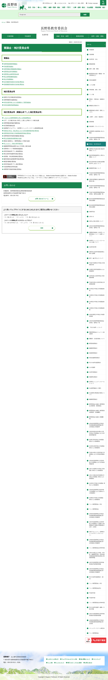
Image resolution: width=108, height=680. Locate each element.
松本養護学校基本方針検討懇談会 (14, 82)
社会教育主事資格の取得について (97, 393)
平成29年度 (92, 593)
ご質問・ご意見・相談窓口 (96, 117)
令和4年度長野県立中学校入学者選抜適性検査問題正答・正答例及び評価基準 (97, 425)
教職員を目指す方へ (94, 105)
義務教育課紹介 (93, 348)
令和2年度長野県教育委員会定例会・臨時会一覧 (96, 321)
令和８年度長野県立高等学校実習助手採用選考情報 (97, 614)
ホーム (3, 22)
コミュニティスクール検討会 (97, 628)
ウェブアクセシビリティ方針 (69, 659)
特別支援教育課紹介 (94, 357)
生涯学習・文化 (93, 59)
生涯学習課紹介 (93, 372)
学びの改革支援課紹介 (95, 362)
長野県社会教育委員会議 (11, 74)
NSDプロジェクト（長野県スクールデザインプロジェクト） (97, 533)
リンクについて (60, 662)
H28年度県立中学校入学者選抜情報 (96, 315)
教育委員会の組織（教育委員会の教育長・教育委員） (97, 404)
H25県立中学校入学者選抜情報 (96, 308)
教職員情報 (92, 64)
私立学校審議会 (8, 79)
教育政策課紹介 (93, 343)
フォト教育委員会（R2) (95, 583)
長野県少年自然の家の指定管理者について (97, 149)
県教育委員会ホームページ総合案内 (97, 333)
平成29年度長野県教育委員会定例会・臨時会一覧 (97, 138)
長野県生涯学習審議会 (10, 71)
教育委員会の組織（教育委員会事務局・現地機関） (97, 411)
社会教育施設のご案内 (95, 388)
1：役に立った (9, 217)
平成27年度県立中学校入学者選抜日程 (97, 263)
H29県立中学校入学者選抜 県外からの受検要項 (96, 498)
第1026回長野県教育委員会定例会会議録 (97, 206)
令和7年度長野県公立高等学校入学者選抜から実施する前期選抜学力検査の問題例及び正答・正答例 (97, 524)
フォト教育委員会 (94, 509)
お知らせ (91, 216)
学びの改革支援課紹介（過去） (96, 577)
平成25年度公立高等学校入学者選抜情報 (97, 283)
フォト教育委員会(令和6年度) (97, 602)
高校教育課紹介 (93, 353)
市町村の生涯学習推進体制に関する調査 (97, 252)
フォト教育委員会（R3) (95, 504)
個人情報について (85, 659)
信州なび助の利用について (96, 221)
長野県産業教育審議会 (10, 64)
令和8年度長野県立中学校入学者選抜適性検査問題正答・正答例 (97, 622)
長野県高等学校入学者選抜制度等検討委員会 (17, 133)
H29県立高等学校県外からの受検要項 (96, 270)
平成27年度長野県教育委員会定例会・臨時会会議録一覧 (97, 193)
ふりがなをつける (61, 3)
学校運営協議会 (8, 66)
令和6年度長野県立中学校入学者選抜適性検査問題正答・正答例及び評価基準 (97, 541)
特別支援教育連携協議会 (11, 105)
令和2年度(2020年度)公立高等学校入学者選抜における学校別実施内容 (97, 433)
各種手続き (92, 211)
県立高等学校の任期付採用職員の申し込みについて (97, 162)
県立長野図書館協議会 (10, 76)
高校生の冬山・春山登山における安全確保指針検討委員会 (21, 130)
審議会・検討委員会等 (95, 144)
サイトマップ (96, 659)
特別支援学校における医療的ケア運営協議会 (17, 102)
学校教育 (91, 49)
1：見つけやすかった (11, 222)
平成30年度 (92, 597)
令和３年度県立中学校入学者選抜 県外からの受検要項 (97, 469)
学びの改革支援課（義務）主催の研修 (97, 608)
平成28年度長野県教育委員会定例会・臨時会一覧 (97, 173)
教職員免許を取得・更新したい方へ (97, 111)
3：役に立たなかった (33, 217)
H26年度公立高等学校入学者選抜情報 (96, 276)
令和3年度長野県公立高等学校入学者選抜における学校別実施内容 (97, 462)
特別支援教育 (92, 80)
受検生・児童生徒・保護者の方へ (97, 100)
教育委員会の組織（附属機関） (96, 417)
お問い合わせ (88, 662)
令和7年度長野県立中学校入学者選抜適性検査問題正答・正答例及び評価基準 (97, 570)
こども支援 (92, 84)
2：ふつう (20, 217)
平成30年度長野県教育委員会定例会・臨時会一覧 (97, 186)
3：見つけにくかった (37, 222)
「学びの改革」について (95, 327)
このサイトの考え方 (53, 659)
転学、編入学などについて (96, 258)
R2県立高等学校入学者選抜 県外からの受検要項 (97, 440)
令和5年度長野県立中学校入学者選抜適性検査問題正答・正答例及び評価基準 (97, 515)
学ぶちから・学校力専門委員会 (13, 143)
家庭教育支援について (95, 168)
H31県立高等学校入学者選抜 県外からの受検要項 (97, 446)
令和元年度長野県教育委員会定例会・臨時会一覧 (97, 226)
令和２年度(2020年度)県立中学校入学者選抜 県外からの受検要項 (96, 476)
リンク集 (91, 94)
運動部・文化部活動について (97, 338)
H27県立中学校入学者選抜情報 (96, 289)
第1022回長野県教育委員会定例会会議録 (97, 199)
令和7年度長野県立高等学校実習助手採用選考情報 (96, 563)
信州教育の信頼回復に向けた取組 (97, 132)
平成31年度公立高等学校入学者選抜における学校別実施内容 (97, 454)
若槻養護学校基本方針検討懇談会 (14, 84)
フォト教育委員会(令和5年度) (97, 548)
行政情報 (91, 54)
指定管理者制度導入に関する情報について (97, 156)
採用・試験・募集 (94, 68)
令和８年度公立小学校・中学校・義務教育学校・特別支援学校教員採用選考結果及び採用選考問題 (97, 555)
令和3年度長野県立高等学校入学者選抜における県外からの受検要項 (97, 491)
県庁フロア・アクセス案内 (75, 662)
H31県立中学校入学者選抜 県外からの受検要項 (97, 484)
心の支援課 (92, 367)
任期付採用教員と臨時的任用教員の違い (97, 180)
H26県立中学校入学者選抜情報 (96, 296)
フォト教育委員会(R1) (95, 588)
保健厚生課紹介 (93, 377)
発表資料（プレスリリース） (97, 126)
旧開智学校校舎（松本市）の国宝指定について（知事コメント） (97, 234)
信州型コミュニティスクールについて (97, 382)
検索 (103, 3)
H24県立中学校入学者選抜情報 (96, 302)
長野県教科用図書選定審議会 (12, 69)
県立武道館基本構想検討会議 (12, 138)
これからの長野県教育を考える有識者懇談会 (17, 118)
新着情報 (91, 121)
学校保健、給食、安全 (95, 89)
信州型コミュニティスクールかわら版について (97, 241)
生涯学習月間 (92, 247)
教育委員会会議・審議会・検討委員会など (97, 74)
